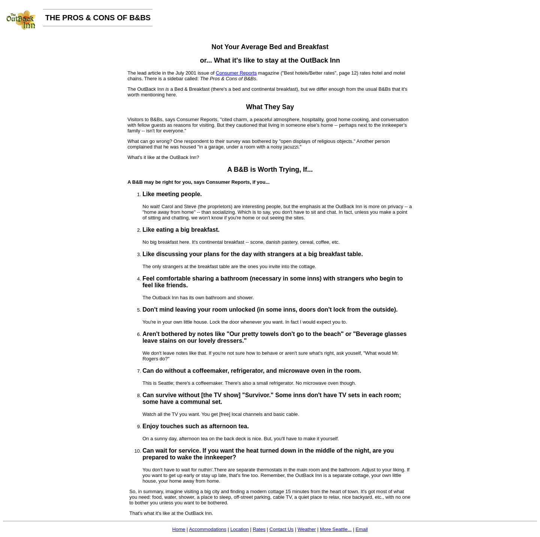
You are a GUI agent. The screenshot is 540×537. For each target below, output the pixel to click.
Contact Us (282, 529)
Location (239, 529)
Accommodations (207, 529)
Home (178, 529)
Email (362, 529)
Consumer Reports (236, 73)
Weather (306, 529)
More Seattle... (336, 529)
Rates (259, 529)
